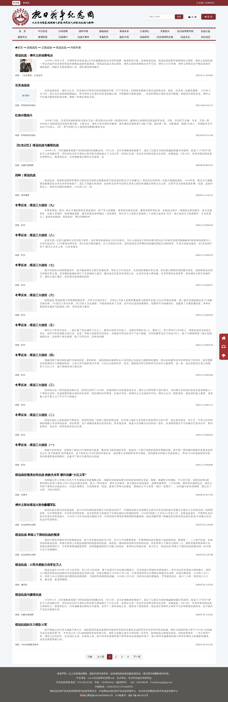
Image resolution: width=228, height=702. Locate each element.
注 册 (194, 17)
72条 (90, 656)
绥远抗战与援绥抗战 (28, 594)
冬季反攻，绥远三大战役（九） (35, 205)
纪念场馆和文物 (165, 37)
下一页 (136, 656)
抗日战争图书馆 (185, 31)
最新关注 (22, 37)
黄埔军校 (42, 37)
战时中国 (83, 31)
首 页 (22, 31)
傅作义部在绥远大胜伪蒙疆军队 (35, 504)
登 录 (209, 17)
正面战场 (46, 47)
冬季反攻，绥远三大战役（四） (35, 355)
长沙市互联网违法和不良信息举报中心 (158, 691)
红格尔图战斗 (24, 115)
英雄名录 (124, 31)
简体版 (16, 3)
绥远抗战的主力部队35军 (31, 624)
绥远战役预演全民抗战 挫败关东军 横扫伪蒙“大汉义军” (50, 474)
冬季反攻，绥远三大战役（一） (35, 444)
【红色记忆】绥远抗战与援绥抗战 (37, 145)
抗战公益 (205, 31)
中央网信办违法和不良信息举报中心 (117, 691)
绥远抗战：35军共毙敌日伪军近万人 (38, 564)
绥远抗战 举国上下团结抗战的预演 (37, 534)
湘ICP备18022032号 (138, 695)
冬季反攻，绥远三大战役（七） (35, 265)
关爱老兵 (165, 31)
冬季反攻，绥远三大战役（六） (35, 295)
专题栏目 (103, 37)
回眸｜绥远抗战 (25, 175)
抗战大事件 (83, 37)
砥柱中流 (124, 37)
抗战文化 (185, 37)
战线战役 (103, 31)
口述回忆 (144, 31)
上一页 (100, 656)
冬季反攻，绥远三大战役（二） (35, 415)
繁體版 (26, 3)
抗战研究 (144, 37)
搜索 (179, 17)
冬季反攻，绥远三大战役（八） (35, 235)
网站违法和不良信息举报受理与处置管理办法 (73, 691)
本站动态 (205, 37)
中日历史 (42, 31)
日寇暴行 (63, 37)
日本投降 (63, 31)
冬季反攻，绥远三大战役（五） (35, 325)
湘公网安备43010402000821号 (96, 695)
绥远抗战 (61, 47)
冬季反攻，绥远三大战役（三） (35, 385)
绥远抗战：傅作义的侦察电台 (34, 55)
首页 (20, 47)
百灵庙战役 (22, 85)
